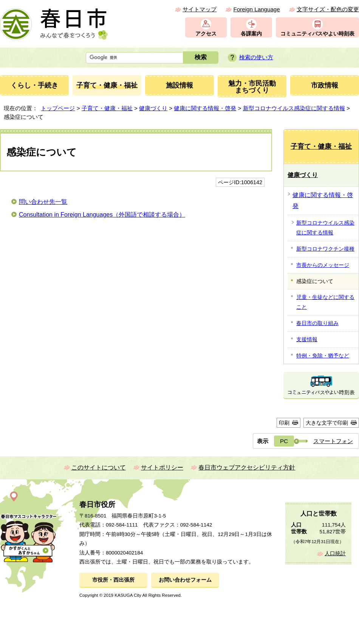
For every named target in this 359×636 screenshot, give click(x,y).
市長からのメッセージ (322, 265)
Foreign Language (256, 9)
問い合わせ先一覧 (43, 202)
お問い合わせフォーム (185, 580)
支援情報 (306, 339)
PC (284, 441)
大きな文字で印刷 (327, 423)
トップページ (58, 108)
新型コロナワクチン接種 (325, 249)
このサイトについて (98, 467)
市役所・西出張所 (113, 580)
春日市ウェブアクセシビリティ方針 (246, 467)
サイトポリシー (162, 467)
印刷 (284, 423)
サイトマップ (200, 9)
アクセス (206, 34)
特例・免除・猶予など (322, 356)
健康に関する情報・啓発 (205, 108)
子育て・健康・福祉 (107, 108)
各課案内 (251, 34)
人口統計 (335, 553)
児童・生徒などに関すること (325, 302)
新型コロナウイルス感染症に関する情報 (294, 108)
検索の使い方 (256, 57)
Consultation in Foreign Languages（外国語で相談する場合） (102, 214)
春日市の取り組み (317, 323)
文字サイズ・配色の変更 (328, 9)
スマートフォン (333, 441)
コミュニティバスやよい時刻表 (317, 34)
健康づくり (153, 108)
